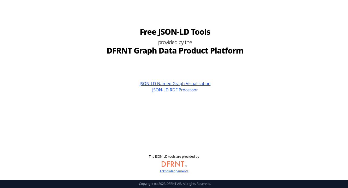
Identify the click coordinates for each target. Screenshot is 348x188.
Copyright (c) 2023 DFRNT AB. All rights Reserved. (175, 183)
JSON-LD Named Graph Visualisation (175, 83)
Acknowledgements (174, 171)
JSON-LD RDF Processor (175, 90)
